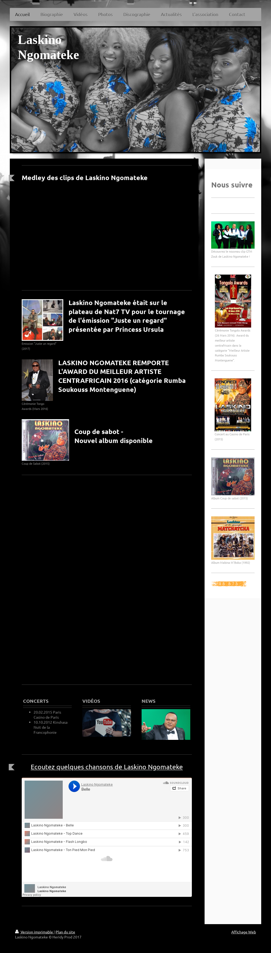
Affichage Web (243, 931)
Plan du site (65, 931)
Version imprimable (34, 931)
